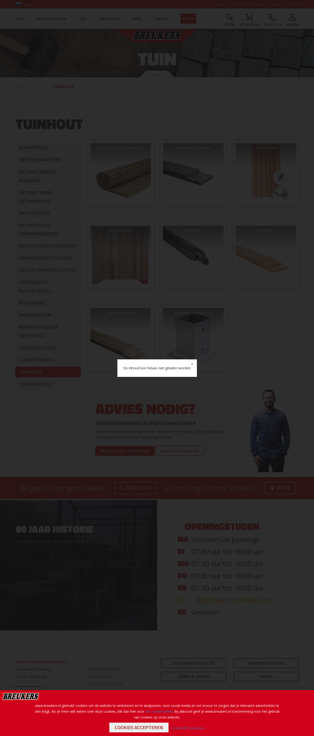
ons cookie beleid (159, 711)
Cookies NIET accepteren (187, 728)
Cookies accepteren (139, 727)
